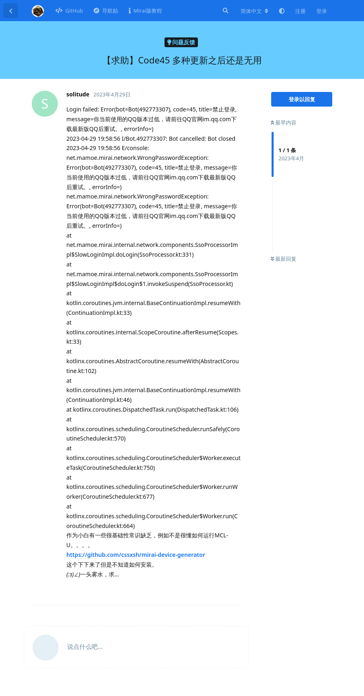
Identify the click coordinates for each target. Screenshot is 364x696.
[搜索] (224, 10)
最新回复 (283, 258)
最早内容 (283, 122)
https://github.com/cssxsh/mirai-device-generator (135, 555)
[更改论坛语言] (254, 11)
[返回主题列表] (10, 10)
